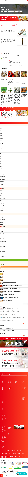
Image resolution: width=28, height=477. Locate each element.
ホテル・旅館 (2, 233)
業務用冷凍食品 (2, 176)
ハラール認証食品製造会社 (4, 249)
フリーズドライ (10, 382)
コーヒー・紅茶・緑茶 (3, 174)
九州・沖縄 (9, 427)
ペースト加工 (2, 205)
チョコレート (2, 164)
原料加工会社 (20, 65)
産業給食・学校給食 (3, 241)
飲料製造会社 (3, 429)
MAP (19, 62)
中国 (8, 434)
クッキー (1, 163)
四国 (8, 426)
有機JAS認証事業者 (3, 253)
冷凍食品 (1, 145)
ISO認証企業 (23, 399)
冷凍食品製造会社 (3, 436)
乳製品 (1, 141)
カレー (1, 148)
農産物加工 (1, 190)
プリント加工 (2, 208)
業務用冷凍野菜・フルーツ (4, 179)
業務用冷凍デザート (4, 418)
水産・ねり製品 (2, 136)
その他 (1, 186)
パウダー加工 (2, 203)
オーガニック (2, 217)
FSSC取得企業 (2, 254)
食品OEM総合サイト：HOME (6, 373)
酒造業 (1, 244)
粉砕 (1, 200)
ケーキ (1, 161)
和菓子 (1, 166)
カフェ (1, 248)
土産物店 (1, 231)
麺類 (1, 133)
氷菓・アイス (2, 159)
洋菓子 (1, 169)
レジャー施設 (2, 239)
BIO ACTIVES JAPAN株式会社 (14, 55)
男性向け (1, 222)
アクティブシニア (2, 219)
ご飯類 (1, 131)
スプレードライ (2, 198)
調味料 (2, 394)
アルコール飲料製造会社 (4, 430)
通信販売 (22, 382)
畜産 (1, 140)
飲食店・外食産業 (2, 238)
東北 (8, 429)
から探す (2, 124)
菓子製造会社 (3, 431)
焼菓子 (1, 168)
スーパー (1, 228)
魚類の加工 (1, 193)
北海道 (9, 428)
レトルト (1, 156)
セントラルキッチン (3, 243)
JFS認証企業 (2, 256)
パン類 (1, 130)
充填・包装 (1, 210)
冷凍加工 (1, 206)
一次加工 (1, 184)
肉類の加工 (1, 192)
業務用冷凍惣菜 (3, 414)
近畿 (8, 433)
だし (1, 151)
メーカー (1, 236)
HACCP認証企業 (2, 251)
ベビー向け (1, 220)
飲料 (1, 128)
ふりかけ (1, 153)
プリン (1, 171)
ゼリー (1, 146)
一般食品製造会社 (3, 426)
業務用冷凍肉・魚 (2, 181)
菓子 (1, 158)
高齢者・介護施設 (2, 246)
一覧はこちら (25, 323)
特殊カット (1, 195)
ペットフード (2, 173)
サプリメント (2, 143)
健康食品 (1, 138)
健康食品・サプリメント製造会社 (14, 65)
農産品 (1, 135)
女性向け (1, 224)
